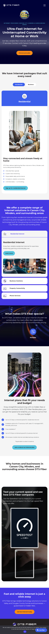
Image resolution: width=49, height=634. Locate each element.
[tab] (19, 84)
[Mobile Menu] (44, 5)
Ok (25, 631)
